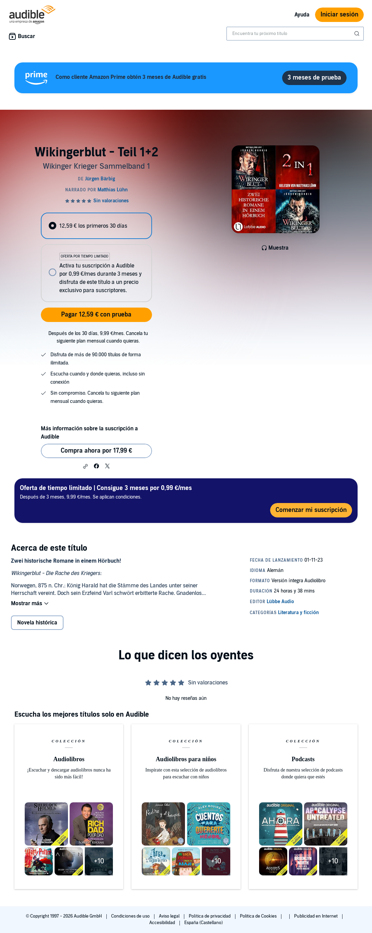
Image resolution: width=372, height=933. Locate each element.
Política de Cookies (259, 916)
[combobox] (295, 33)
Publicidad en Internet (316, 916)
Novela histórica (37, 622)
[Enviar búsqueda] (357, 33)
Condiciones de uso (131, 916)
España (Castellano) (203, 922)
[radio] (96, 226)
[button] (85, 466)
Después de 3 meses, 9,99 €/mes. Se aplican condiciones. (106, 492)
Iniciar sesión (339, 14)
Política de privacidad (210, 916)
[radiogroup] (96, 257)
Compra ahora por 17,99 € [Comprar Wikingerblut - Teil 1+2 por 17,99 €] (96, 450)
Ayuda (302, 14)
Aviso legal (170, 916)
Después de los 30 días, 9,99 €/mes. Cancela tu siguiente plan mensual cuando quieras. (98, 337)
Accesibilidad (162, 922)
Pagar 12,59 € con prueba (96, 314)
